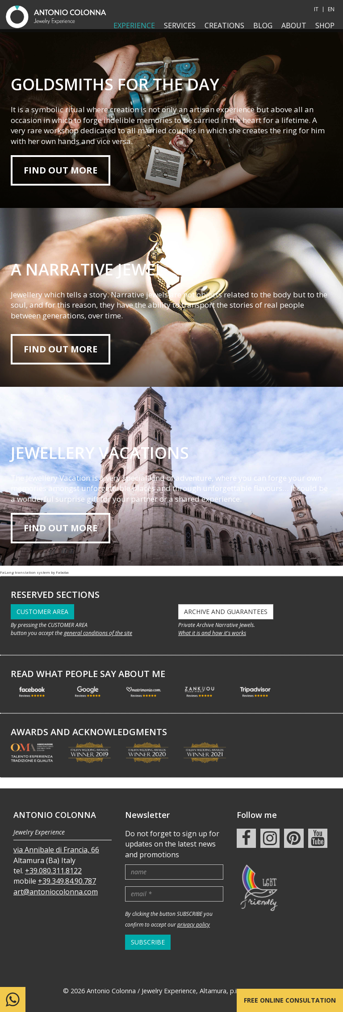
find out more (60, 349)
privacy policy (193, 914)
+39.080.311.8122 (53, 860)
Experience (134, 25)
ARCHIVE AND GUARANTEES (226, 611)
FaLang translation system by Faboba (34, 572)
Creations (224, 25)
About (293, 25)
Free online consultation (290, 1000)
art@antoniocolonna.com (55, 880)
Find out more (60, 170)
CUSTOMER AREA (42, 611)
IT (316, 9)
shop (325, 25)
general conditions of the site (98, 633)
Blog (262, 25)
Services (180, 25)
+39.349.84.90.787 (67, 870)
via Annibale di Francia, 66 (56, 839)
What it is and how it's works (212, 633)
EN (331, 9)
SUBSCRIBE (148, 931)
